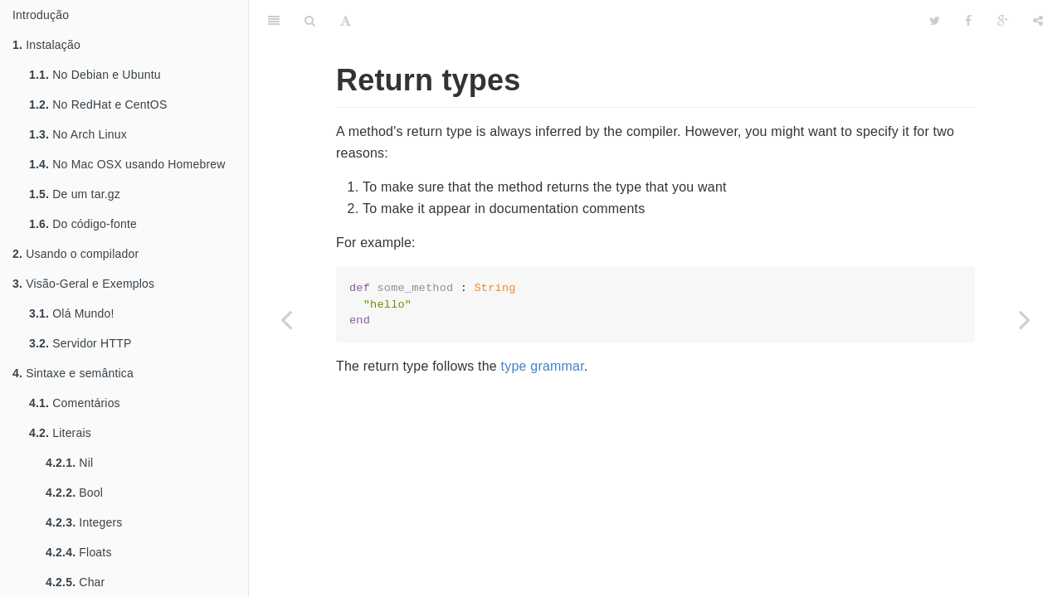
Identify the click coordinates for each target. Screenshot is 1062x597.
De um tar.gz (74, 194)
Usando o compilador (75, 253)
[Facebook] (968, 20)
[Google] (1003, 20)
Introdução (40, 15)
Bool (74, 492)
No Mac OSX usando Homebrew (127, 164)
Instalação (46, 44)
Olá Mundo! (71, 313)
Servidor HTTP (80, 343)
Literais (60, 432)
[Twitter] (934, 20)
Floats (79, 552)
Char (75, 582)
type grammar (542, 366)
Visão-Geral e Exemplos (83, 283)
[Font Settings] (345, 20)
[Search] (310, 20)
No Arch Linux (78, 134)
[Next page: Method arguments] (1024, 319)
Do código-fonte (83, 224)
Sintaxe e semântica (73, 373)
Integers (84, 522)
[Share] (1038, 20)
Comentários (74, 403)
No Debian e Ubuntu (95, 74)
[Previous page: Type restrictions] (286, 319)
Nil (69, 462)
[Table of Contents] (274, 20)
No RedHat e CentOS (98, 104)
